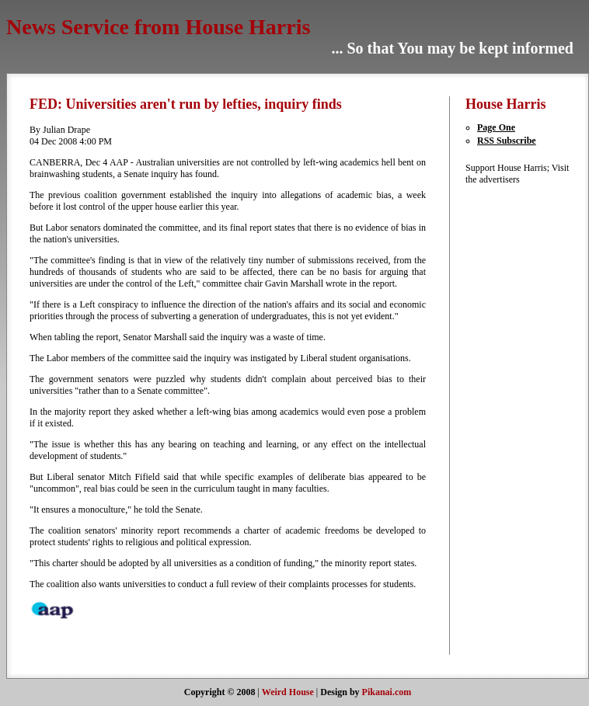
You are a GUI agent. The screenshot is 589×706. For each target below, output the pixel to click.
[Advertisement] (512, 419)
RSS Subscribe (506, 140)
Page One (496, 127)
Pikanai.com (387, 692)
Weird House (288, 692)
